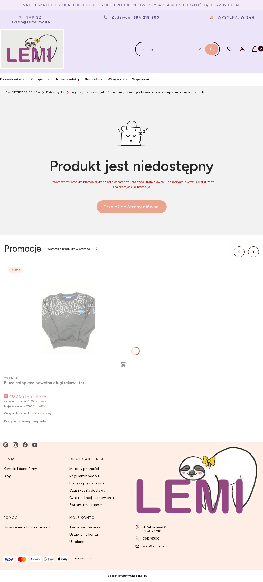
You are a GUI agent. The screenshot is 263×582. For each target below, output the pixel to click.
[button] (211, 49)
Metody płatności (84, 468)
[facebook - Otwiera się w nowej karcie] (25, 445)
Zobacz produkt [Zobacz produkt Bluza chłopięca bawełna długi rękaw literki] (123, 364)
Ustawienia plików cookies (26, 527)
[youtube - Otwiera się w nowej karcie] (35, 445)
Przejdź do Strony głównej (132, 207)
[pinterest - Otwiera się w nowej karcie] (6, 445)
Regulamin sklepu (84, 476)
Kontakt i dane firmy (20, 468)
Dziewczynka (55, 92)
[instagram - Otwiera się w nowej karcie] (15, 445)
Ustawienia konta (83, 534)
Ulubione (76, 541)
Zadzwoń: (131, 17)
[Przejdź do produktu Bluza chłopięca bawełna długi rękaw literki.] (68, 318)
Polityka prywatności (86, 483)
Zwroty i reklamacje (85, 504)
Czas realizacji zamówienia (91, 497)
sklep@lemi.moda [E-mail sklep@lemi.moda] (154, 546)
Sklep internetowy (125, 575)
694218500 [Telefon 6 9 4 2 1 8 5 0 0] (150, 538)
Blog (7, 476)
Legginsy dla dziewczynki (88, 92)
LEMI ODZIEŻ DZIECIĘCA (22, 92)
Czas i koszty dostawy (87, 490)
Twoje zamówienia (85, 527)
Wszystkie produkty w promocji (72, 249)
